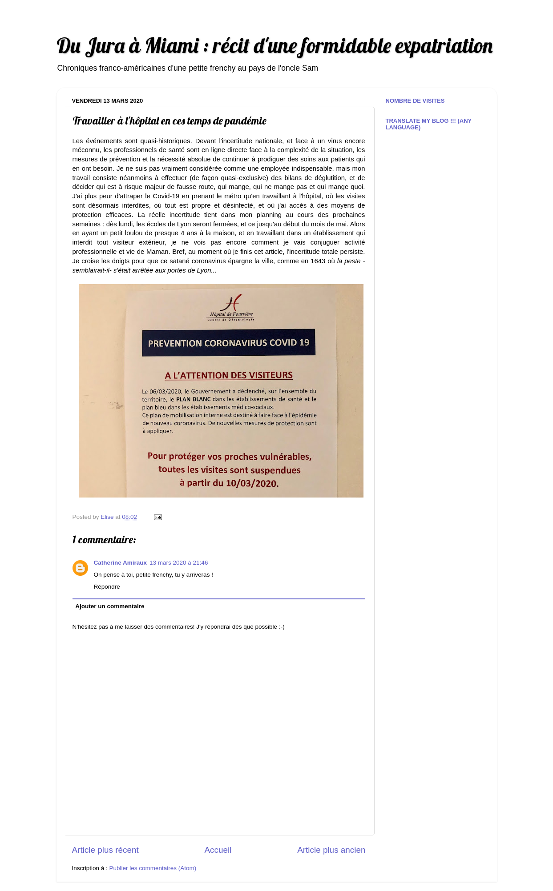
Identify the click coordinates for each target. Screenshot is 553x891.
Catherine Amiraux (120, 562)
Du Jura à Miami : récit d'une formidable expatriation (274, 45)
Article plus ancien (331, 850)
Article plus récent (105, 850)
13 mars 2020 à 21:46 (178, 562)
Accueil (217, 850)
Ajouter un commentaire (109, 606)
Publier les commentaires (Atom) (153, 868)
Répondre (107, 586)
